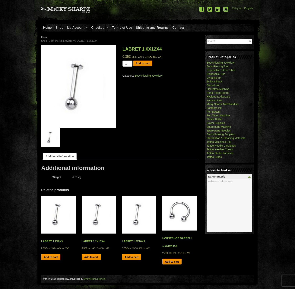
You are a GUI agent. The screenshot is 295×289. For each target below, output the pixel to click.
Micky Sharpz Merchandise (222, 104)
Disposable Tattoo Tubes (221, 70)
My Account (77, 27)
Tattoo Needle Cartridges (221, 145)
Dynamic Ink (214, 77)
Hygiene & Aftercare (218, 96)
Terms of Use (122, 27)
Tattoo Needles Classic (220, 149)
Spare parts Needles (219, 130)
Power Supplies (216, 123)
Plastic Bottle (214, 119)
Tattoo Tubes (214, 156)
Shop (59, 27)
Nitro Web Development (95, 279)
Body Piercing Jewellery (62, 40)
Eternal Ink (213, 85)
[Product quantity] (127, 64)
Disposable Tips (216, 73)
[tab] (60, 156)
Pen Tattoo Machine (218, 115)
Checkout (99, 27)
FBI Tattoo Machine (218, 89)
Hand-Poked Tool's (218, 92)
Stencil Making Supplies (221, 134)
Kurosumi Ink (214, 100)
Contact (178, 27)
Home (47, 27)
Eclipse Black (214, 81)
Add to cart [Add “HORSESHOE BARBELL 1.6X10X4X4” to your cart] (172, 261)
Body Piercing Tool (217, 66)
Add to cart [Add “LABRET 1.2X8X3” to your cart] (51, 257)
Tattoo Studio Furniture (220, 153)
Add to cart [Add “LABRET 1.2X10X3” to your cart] (131, 257)
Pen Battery (213, 111)
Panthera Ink (214, 107)
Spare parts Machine (219, 126)
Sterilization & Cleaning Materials (226, 138)
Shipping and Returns (152, 27)
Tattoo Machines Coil (219, 141)
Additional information (60, 156)
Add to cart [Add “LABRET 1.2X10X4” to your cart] (91, 257)
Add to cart (143, 63)
